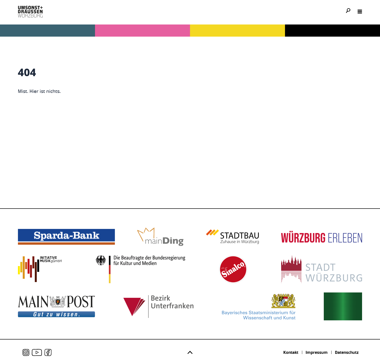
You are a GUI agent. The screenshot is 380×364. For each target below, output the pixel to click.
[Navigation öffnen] (359, 11)
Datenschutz (347, 352)
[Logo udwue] (30, 11)
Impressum (317, 352)
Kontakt (290, 352)
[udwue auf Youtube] (37, 352)
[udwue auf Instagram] (26, 352)
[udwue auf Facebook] (48, 352)
